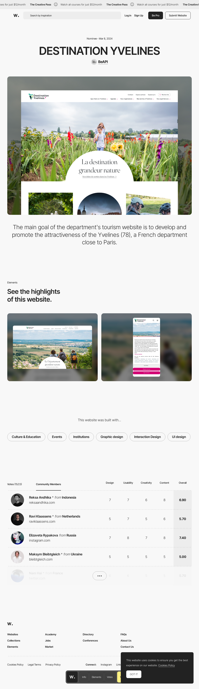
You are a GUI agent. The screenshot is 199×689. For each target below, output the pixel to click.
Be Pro (155, 15)
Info (84, 677)
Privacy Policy (53, 664)
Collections (13, 640)
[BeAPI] (99, 62)
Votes (110, 677)
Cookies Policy (15, 664)
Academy (50, 634)
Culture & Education (26, 437)
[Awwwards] (16, 15)
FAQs (124, 634)
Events (57, 437)
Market (49, 646)
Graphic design (112, 437)
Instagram (106, 664)
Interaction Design (147, 437)
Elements (96, 677)
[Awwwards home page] (72, 677)
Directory (88, 634)
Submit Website (178, 15)
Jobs (48, 640)
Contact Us (127, 646)
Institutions (81, 437)
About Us (126, 640)
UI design (179, 437)
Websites (12, 634)
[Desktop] (52, 347)
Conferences (90, 640)
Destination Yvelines (99, 51)
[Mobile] (146, 347)
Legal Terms (34, 664)
